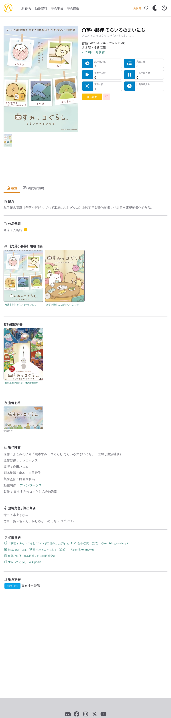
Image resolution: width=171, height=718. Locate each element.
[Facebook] (76, 714)
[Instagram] (85, 714)
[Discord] (67, 714)
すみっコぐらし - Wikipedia (22, 562)
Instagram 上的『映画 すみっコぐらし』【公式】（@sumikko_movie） (50, 549)
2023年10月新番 (93, 52)
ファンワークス (31, 485)
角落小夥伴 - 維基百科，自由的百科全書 (30, 555)
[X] (94, 714)
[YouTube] (103, 714)
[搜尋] (146, 8)
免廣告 (137, 8)
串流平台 (57, 8)
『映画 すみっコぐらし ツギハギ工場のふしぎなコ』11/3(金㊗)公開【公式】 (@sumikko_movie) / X (66, 543)
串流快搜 (73, 8)
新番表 (26, 8)
